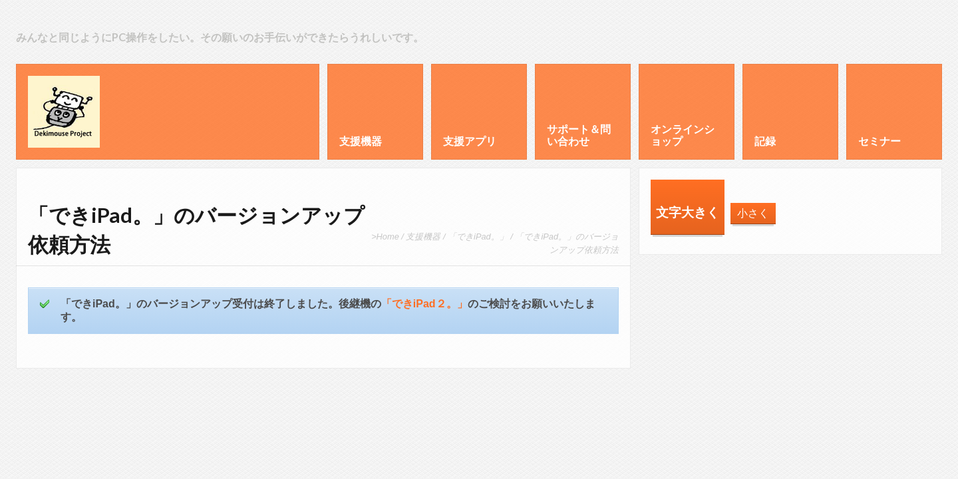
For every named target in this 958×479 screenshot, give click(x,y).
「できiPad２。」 (424, 303)
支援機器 (423, 236)
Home (388, 236)
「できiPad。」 (478, 236)
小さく (753, 213)
